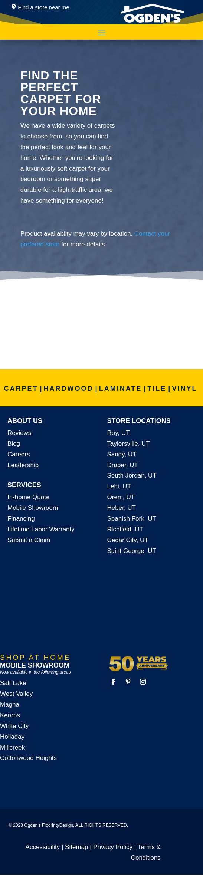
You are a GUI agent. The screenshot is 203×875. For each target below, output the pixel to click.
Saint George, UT (131, 550)
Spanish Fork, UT (131, 518)
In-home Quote (28, 497)
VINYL (184, 388)
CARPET (21, 388)
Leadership (23, 465)
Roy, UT (118, 432)
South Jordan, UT (132, 475)
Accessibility (43, 847)
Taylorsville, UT (128, 443)
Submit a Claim (28, 540)
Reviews (19, 432)
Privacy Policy (112, 847)
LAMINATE (120, 388)
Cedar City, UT (127, 540)
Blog (13, 443)
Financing (21, 518)
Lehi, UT (119, 486)
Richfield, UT (125, 529)
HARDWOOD (69, 388)
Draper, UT (122, 465)
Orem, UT (121, 497)
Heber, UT (121, 507)
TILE (156, 388)
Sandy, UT (122, 454)
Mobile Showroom (32, 507)
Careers (18, 454)
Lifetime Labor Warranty (41, 529)
